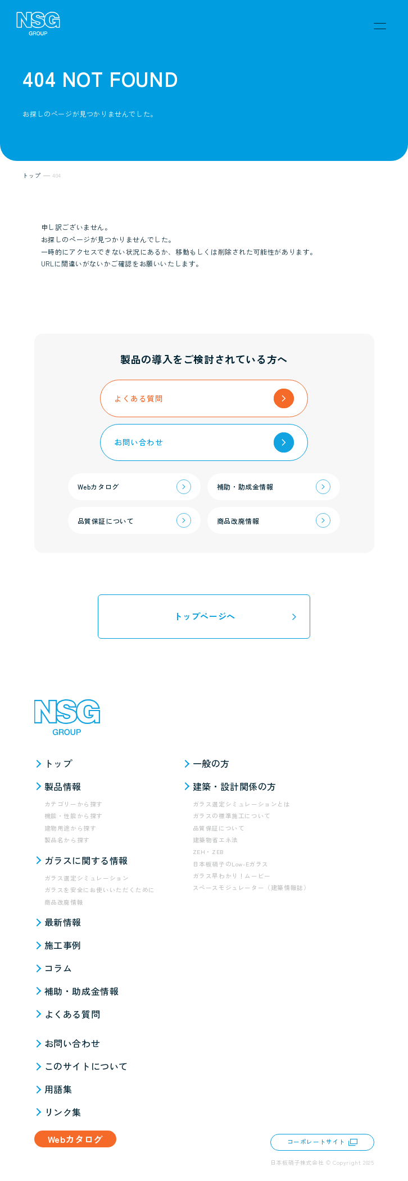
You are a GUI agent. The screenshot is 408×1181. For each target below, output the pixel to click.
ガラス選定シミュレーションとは (242, 804)
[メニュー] (380, 26)
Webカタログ (75, 1139)
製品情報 (62, 786)
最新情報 (62, 922)
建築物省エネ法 (215, 840)
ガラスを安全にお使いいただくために (99, 889)
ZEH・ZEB (208, 851)
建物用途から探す (70, 828)
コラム (58, 968)
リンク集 (62, 1112)
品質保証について (219, 828)
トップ (58, 763)
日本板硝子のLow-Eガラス (231, 864)
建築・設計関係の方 (234, 786)
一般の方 (211, 763)
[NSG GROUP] (38, 26)
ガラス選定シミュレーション (86, 878)
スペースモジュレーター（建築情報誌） (251, 887)
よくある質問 (72, 1014)
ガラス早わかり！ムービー (232, 875)
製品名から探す (67, 840)
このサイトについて (86, 1066)
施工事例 (62, 945)
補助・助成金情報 (81, 991)
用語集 (58, 1089)
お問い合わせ (72, 1043)
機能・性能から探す (73, 815)
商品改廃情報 (64, 902)
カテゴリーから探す (73, 804)
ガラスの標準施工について (232, 815)
